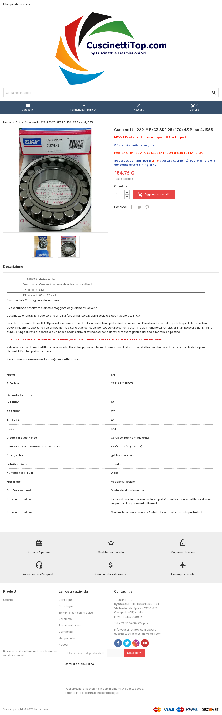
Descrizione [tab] (13, 266)
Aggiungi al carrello (153, 194)
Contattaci (66, 631)
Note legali (66, 606)
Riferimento (15, 383)
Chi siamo (65, 619)
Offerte (8, 599)
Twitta (139, 207)
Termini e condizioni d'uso (76, 612)
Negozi (63, 644)
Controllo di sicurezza (79, 663)
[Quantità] (119, 194)
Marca (11, 374)
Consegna (66, 599)
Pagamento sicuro (71, 625)
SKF (113, 374)
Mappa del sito (68, 638)
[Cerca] (111, 92)
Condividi (131, 207)
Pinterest (147, 207)
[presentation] (98, 676)
